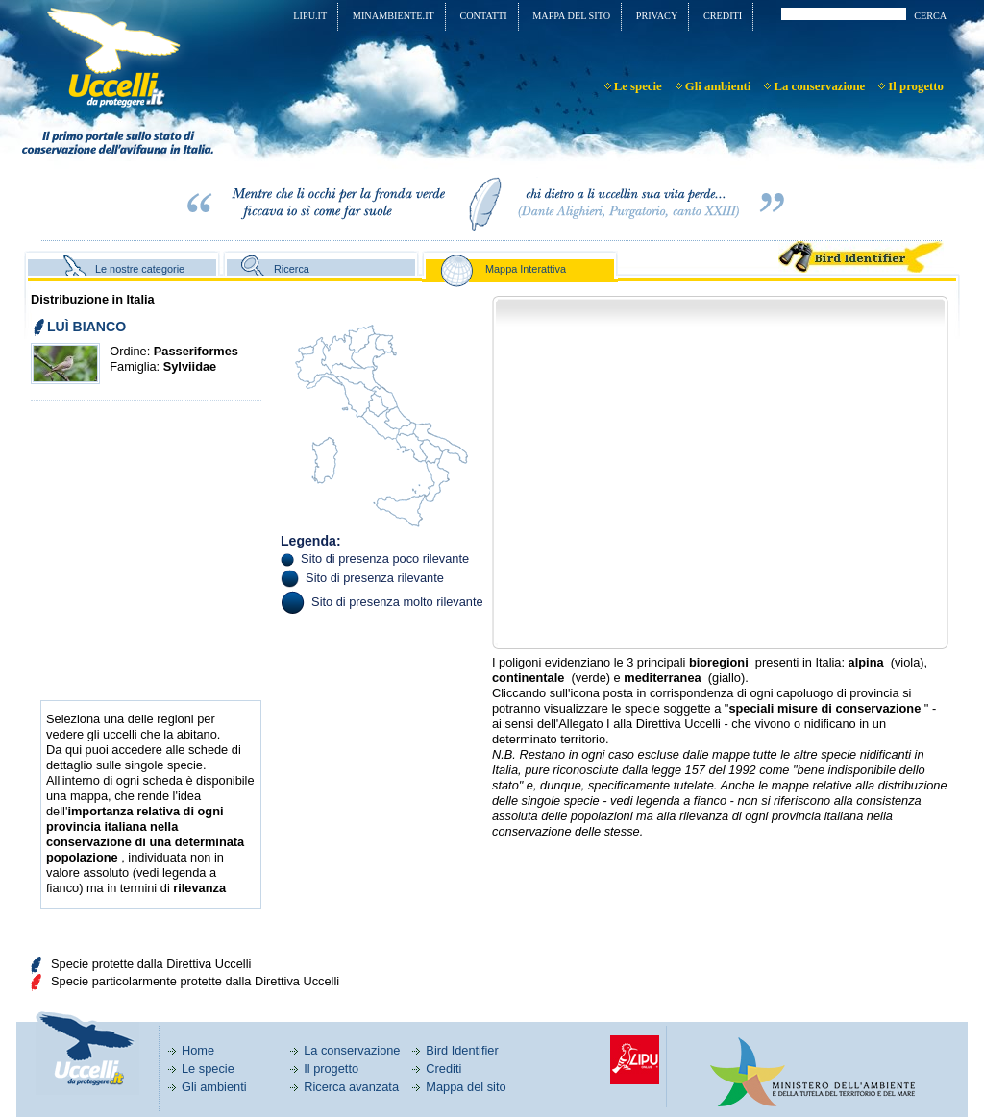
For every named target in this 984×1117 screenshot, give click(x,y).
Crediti (443, 1068)
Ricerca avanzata (351, 1087)
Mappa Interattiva (525, 269)
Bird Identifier (462, 1050)
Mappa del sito (465, 1087)
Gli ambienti (214, 1087)
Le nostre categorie (139, 269)
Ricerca (291, 269)
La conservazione (352, 1050)
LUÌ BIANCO (86, 326)
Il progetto (331, 1068)
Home (198, 1050)
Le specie (208, 1068)
